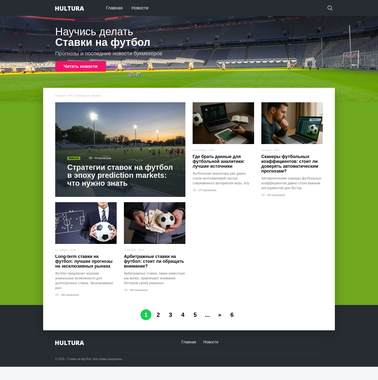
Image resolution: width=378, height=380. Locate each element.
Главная (114, 8)
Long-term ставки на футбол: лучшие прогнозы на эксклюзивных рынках (84, 261)
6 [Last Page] (232, 314)
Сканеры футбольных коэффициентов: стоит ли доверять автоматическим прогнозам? (289, 163)
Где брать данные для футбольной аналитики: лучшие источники (219, 161)
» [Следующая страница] (219, 314)
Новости (140, 8)
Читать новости (81, 66)
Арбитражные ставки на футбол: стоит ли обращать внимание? (154, 261)
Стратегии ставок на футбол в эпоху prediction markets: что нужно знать (120, 175)
